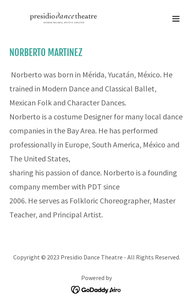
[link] (55, 18)
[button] (176, 18)
